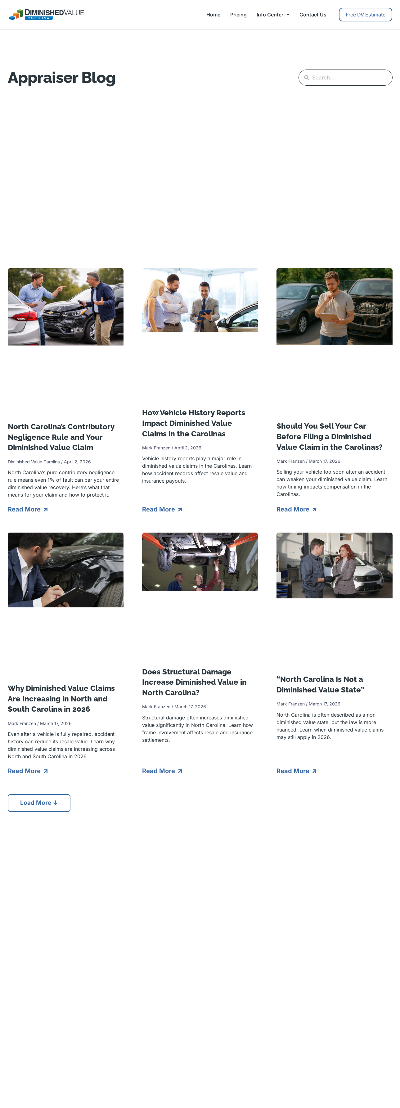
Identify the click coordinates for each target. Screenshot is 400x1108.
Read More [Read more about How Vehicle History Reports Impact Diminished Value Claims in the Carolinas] (159, 509)
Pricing (238, 14)
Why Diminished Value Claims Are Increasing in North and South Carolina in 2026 (61, 698)
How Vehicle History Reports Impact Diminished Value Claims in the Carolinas (193, 423)
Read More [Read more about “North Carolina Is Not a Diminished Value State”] (293, 770)
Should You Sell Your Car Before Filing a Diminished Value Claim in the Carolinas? (329, 436)
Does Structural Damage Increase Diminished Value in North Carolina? (194, 681)
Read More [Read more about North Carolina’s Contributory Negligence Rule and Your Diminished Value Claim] (25, 509)
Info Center (273, 14)
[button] (40, 803)
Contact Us (312, 14)
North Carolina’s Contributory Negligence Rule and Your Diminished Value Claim (61, 437)
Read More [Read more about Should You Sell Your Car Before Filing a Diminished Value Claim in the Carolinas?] (293, 509)
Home (213, 14)
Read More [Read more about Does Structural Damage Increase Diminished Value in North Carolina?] (159, 770)
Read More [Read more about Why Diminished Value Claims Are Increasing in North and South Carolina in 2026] (25, 770)
